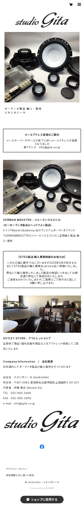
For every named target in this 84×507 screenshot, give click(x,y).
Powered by (42, 488)
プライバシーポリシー (17, 469)
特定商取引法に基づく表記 (20, 475)
